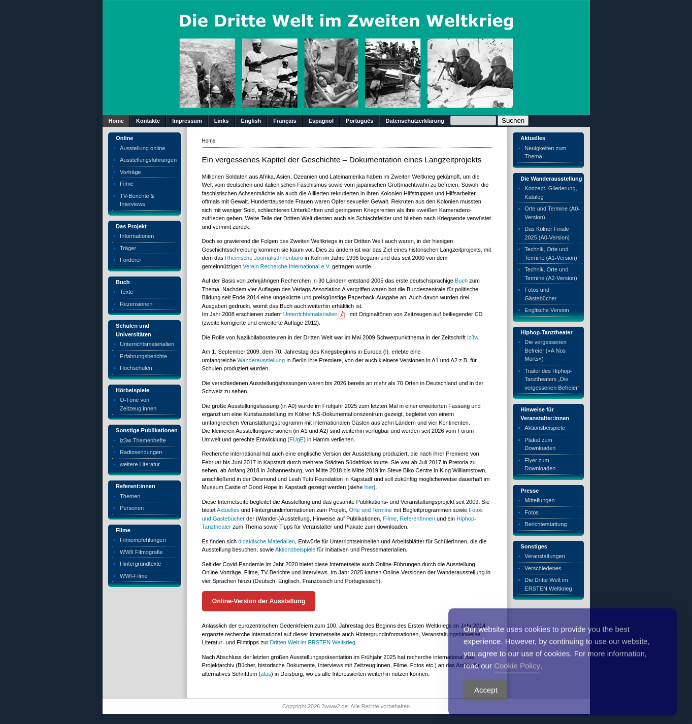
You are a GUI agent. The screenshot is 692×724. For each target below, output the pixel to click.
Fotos (531, 512)
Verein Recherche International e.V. (287, 266)
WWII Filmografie (141, 552)
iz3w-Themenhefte (143, 440)
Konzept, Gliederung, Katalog (550, 192)
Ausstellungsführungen (148, 160)
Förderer (130, 260)
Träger (128, 248)
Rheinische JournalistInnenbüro (264, 258)
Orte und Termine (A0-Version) (552, 212)
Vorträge (130, 172)
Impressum (187, 121)
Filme (127, 184)
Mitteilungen (539, 500)
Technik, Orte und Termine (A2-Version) (550, 273)
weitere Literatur (140, 464)
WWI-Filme (133, 576)
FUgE (296, 439)
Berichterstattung (545, 524)
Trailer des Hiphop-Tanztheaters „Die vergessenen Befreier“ (551, 379)
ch (465, 281)
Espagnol (321, 121)
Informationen (137, 236)
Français (284, 121)
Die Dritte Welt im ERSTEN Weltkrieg (548, 584)
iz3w (472, 337)
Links (221, 121)
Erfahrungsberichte (143, 356)
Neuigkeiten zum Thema (545, 152)
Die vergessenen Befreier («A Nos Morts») (545, 350)
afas (265, 674)
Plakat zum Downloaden (539, 444)
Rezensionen (136, 304)
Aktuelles (228, 510)
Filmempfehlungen (143, 540)
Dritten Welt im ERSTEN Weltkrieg (312, 642)
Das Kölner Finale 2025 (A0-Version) (547, 233)
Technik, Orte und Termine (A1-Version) (550, 253)
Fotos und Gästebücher (540, 294)
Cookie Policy (517, 679)
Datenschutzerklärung (414, 121)
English (251, 121)
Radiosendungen (141, 452)
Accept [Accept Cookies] (486, 704)
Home (116, 121)
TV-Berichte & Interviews (137, 200)
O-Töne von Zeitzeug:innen (138, 404)
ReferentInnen (417, 518)
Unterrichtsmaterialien (147, 344)
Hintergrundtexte (140, 564)
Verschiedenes (542, 568)
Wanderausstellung (261, 360)
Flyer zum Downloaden (539, 464)
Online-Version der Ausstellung (259, 601)
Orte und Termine (370, 510)
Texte (126, 292)
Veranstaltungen (544, 556)
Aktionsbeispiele (295, 549)
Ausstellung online (142, 148)
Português (359, 121)
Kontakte (148, 121)
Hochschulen (136, 368)
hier (368, 487)
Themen (130, 496)
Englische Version (546, 310)
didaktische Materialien (266, 541)
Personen (132, 508)
